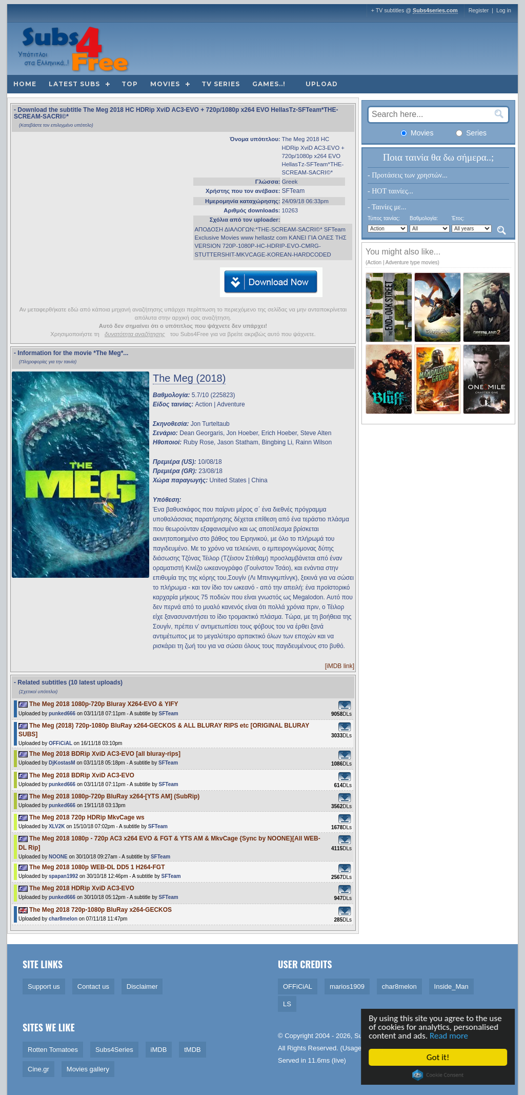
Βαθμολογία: (424, 218)
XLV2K (57, 826)
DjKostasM (62, 763)
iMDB (159, 1049)
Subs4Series (114, 1049)
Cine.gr (38, 1069)
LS (287, 1004)
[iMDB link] (339, 666)
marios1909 (347, 986)
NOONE (58, 856)
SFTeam (293, 190)
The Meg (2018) (189, 378)
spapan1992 (63, 876)
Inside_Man (451, 986)
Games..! (269, 84)
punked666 (62, 713)
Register (479, 10)
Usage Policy (361, 1048)
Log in (503, 10)
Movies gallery (88, 1069)
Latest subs (74, 84)
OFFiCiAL (60, 743)
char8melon (63, 919)
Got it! (439, 1057)
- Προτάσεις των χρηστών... (408, 175)
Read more (450, 1035)
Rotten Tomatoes (53, 1049)
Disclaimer (142, 986)
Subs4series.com (435, 10)
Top (130, 84)
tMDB (192, 1049)
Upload (322, 84)
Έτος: (458, 218)
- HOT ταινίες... (390, 191)
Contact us (93, 986)
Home (24, 84)
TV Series (220, 84)
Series (471, 133)
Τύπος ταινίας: (384, 218)
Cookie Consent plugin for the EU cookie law (439, 1075)
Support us (44, 986)
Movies (165, 84)
